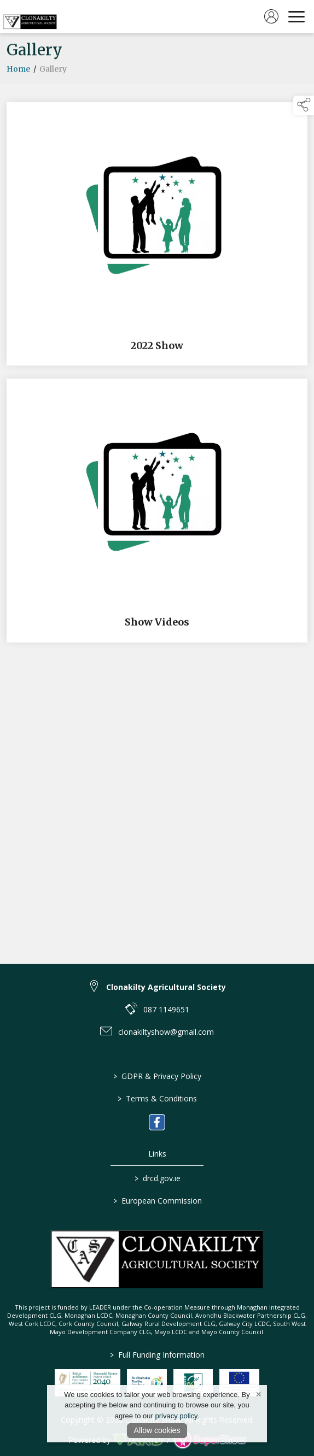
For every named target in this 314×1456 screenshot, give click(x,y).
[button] (303, 105)
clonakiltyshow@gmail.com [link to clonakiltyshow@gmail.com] (166, 1032)
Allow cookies (157, 1430)
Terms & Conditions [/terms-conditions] (157, 1098)
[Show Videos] (157, 513)
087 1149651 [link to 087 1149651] (166, 1009)
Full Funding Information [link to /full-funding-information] (157, 1354)
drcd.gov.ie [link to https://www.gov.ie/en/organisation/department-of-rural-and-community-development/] (157, 1178)
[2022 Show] (157, 236)
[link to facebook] (157, 1122)
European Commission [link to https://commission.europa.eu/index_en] (157, 1200)
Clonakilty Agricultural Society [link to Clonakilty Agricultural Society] (166, 987)
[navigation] (296, 16)
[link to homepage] (30, 16)
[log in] (271, 16)
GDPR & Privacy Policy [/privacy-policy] (157, 1076)
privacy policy (176, 1416)
